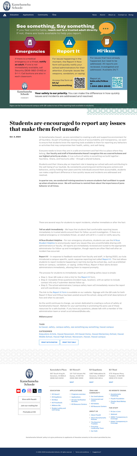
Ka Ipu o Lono (116, 411)
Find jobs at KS (29, 412)
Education (14, 15)
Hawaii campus (98, 337)
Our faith (94, 431)
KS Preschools (57, 402)
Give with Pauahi (29, 399)
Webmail (114, 414)
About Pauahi (96, 415)
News (94, 15)
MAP (72, 382)
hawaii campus (107, 327)
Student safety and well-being (59, 409)
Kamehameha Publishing (116, 394)
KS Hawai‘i (56, 394)
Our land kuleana (97, 396)
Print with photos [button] (49, 342)
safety (52, 327)
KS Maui (55, 400)
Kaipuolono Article (47, 334)
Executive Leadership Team (97, 427)
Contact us (122, 15)
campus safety (63, 327)
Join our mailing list (29, 406)
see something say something (85, 327)
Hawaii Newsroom (65, 334)
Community (43, 15)
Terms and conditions (82, 452)
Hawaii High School (62, 337)
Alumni (102, 15)
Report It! (106, 259)
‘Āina (54, 15)
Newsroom (78, 337)
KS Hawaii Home (83, 334)
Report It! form (60, 292)
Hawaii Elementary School (104, 334)
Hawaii (87, 337)
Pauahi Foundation (117, 398)
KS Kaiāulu (95, 403)
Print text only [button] (69, 342)
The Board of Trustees (95, 422)
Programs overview (78, 394)
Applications (28, 15)
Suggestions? (97, 452)
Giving (130, 15)
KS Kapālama (56, 397)
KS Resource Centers (79, 404)
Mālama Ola (56, 405)
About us (111, 15)
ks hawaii (43, 327)
